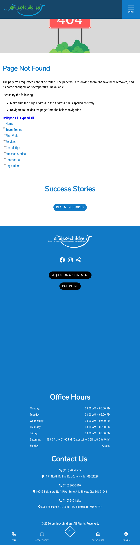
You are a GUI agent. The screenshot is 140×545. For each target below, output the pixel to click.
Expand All (27, 118)
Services (11, 142)
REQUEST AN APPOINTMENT (70, 275)
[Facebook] (62, 260)
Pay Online (13, 166)
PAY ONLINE (70, 286)
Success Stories (16, 154)
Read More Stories (70, 207)
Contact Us (13, 160)
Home (9, 124)
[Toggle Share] (78, 260)
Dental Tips (13, 148)
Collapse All (10, 118)
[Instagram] (70, 260)
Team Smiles (14, 130)
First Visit (12, 136)
